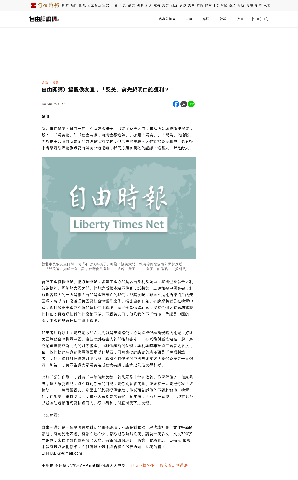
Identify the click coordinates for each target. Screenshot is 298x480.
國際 (140, 5)
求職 (267, 5)
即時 (65, 5)
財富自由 (94, 5)
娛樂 (182, 5)
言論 (189, 19)
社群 (223, 19)
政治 (82, 5)
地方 (148, 5)
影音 (165, 5)
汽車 (191, 5)
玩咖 (241, 5)
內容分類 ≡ (167, 19)
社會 (114, 5)
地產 (258, 5)
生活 (123, 5)
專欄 (206, 19)
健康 (131, 5)
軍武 (105, 5)
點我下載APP (143, 465)
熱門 (74, 5)
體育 (208, 5)
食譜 (249, 5)
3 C (216, 5)
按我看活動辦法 (174, 465)
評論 (224, 5)
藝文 (232, 5)
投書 (240, 19)
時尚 (200, 5)
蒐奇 (157, 5)
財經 (174, 5)
